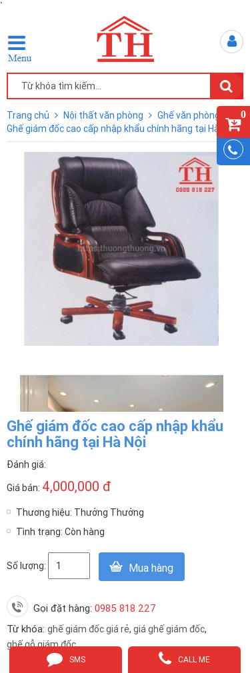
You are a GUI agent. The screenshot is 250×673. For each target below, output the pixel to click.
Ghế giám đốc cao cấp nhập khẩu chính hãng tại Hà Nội (121, 129)
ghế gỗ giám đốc (41, 644)
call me (184, 658)
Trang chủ (29, 115)
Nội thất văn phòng (104, 115)
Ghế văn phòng (189, 115)
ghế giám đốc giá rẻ (88, 629)
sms (66, 658)
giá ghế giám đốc (169, 629)
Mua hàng (151, 567)
